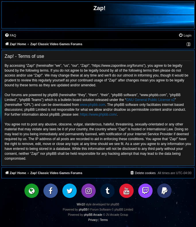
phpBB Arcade (93, 214)
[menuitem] (10, 35)
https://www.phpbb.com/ (98, 114)
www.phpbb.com (92, 105)
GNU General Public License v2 (150, 100)
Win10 (81, 204)
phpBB (83, 209)
